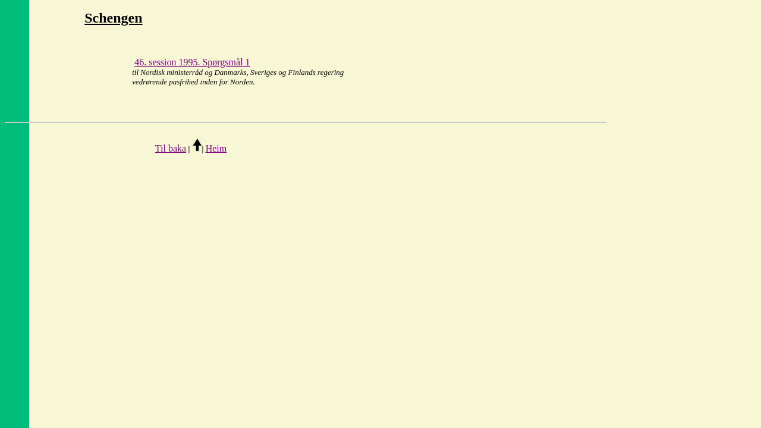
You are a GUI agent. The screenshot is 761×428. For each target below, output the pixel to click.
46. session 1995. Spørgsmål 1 (192, 62)
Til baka (170, 148)
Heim (216, 148)
